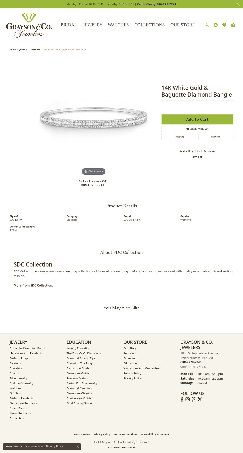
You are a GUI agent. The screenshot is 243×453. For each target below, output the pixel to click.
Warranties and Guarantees (142, 368)
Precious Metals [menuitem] (77, 378)
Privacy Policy (133, 378)
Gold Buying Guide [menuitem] (79, 403)
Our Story (130, 348)
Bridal (69, 25)
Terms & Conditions (125, 434)
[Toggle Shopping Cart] (232, 25)
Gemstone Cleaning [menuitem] (80, 393)
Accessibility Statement (155, 434)
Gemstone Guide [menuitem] (78, 373)
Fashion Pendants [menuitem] (22, 398)
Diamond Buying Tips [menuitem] (81, 358)
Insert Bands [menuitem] (18, 408)
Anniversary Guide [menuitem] (79, 398)
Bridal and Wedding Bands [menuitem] (28, 348)
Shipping (179, 136)
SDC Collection (132, 219)
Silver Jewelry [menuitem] (19, 378)
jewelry (23, 49)
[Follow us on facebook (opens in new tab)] (182, 399)
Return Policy (132, 373)
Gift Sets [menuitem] (15, 393)
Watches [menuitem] (15, 388)
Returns (215, 136)
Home (13, 49)
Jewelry (92, 25)
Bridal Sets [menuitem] (17, 418)
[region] (94, 116)
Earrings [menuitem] (15, 363)
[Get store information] (193, 367)
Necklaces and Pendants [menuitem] (26, 353)
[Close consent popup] (77, 446)
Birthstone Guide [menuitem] (78, 368)
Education (130, 363)
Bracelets (35, 49)
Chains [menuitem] (14, 373)
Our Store (182, 25)
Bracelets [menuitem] (16, 368)
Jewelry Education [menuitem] (78, 348)
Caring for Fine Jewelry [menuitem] (82, 383)
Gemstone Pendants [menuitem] (23, 403)
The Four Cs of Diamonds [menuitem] (84, 353)
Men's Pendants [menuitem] (20, 413)
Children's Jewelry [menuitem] (21, 383)
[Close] (238, 4)
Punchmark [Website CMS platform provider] (128, 447)
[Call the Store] (191, 362)
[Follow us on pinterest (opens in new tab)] (193, 399)
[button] (207, 25)
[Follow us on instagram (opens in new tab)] (187, 399)
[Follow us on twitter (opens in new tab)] (199, 399)
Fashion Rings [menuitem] (19, 358)
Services (129, 353)
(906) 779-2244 (92, 185)
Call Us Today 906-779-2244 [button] (157, 4)
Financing (130, 358)
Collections (149, 25)
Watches (118, 25)
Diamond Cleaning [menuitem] (79, 388)
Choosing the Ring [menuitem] (79, 363)
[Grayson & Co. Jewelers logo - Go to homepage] (26, 25)
